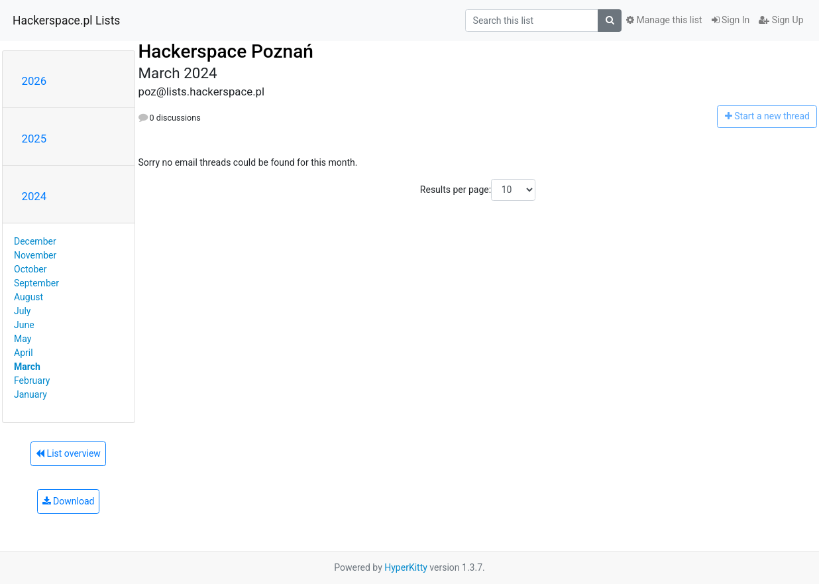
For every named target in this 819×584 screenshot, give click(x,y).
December (35, 241)
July (22, 311)
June (24, 325)
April (23, 352)
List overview (68, 453)
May (22, 338)
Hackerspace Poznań (225, 51)
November (35, 255)
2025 (34, 138)
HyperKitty (405, 567)
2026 (34, 81)
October (30, 269)
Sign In (731, 20)
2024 (34, 196)
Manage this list (664, 20)
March (27, 366)
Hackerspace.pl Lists (66, 20)
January (30, 394)
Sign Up (781, 20)
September (36, 283)
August (28, 297)
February (32, 380)
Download (68, 501)
